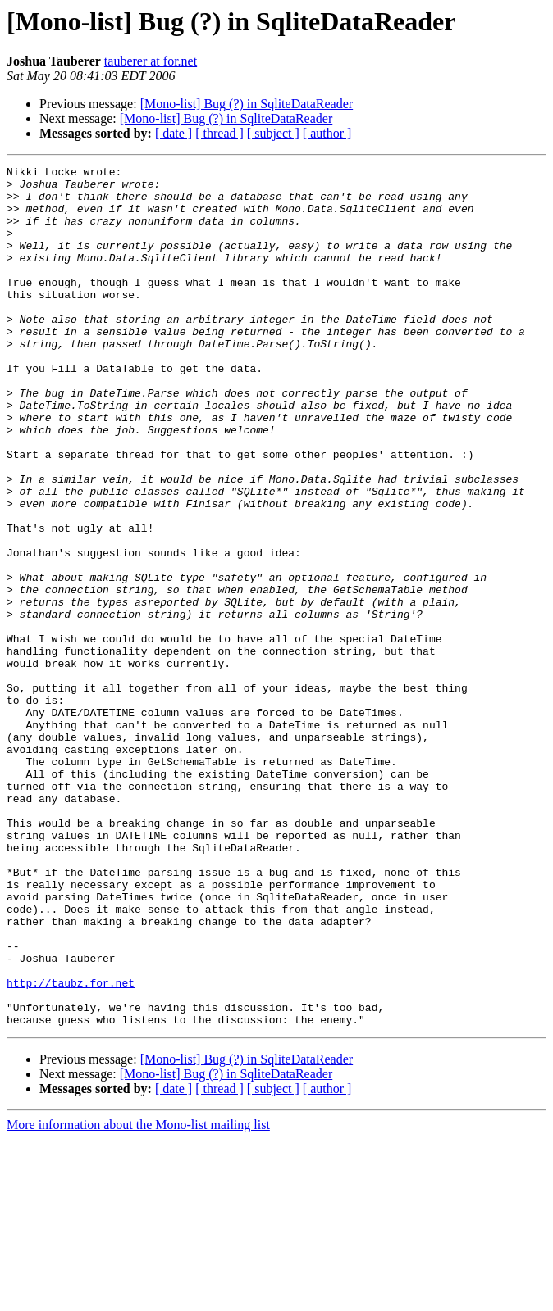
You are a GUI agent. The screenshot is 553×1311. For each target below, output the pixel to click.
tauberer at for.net (150, 61)
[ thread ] (219, 133)
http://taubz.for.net (71, 1147)
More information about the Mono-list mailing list (138, 1297)
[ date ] (173, 133)
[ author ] (327, 133)
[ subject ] (273, 133)
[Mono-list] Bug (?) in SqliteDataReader (247, 104)
